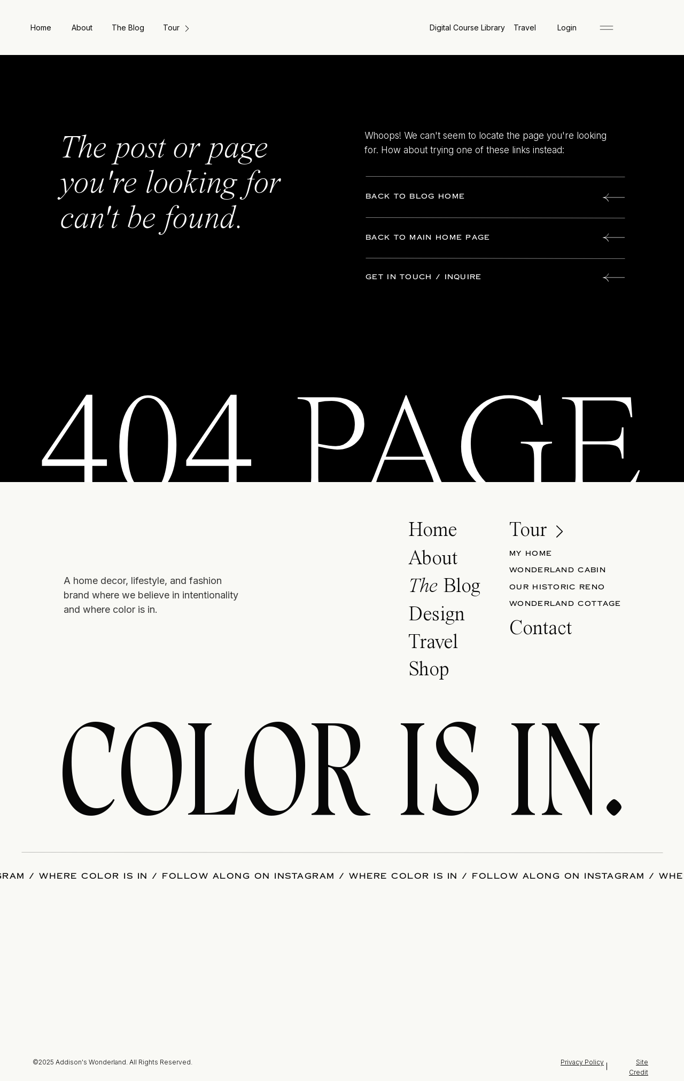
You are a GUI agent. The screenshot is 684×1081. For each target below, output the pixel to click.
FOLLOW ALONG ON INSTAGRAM (248, 876)
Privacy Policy (582, 1062)
